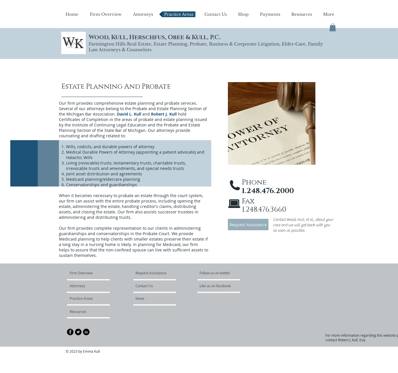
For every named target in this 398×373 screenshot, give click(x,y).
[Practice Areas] (85, 298)
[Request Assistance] (248, 224)
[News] (151, 298)
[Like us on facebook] (217, 285)
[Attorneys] (86, 285)
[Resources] (85, 311)
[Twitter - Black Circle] (78, 332)
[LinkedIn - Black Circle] (86, 332)
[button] (332, 27)
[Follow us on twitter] (215, 273)
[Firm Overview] (92, 273)
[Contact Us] (152, 285)
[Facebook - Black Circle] (70, 332)
